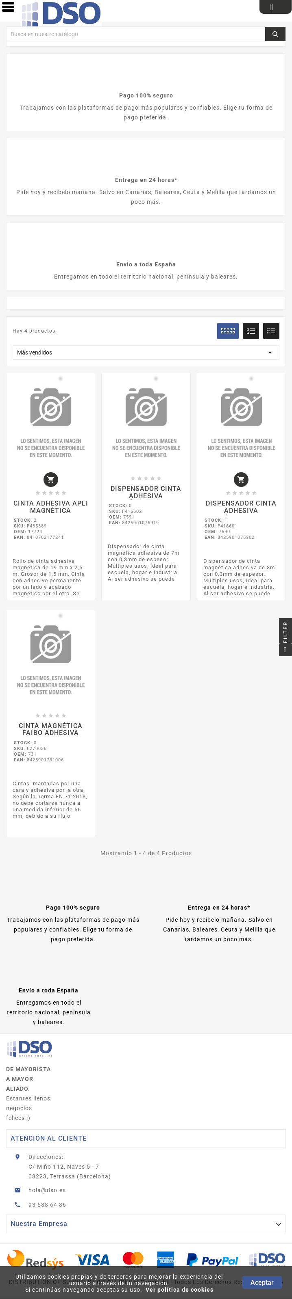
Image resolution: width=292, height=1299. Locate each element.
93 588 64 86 (47, 1205)
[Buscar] (136, 34)
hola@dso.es (47, 1191)
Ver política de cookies (180, 1289)
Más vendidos (146, 352)
